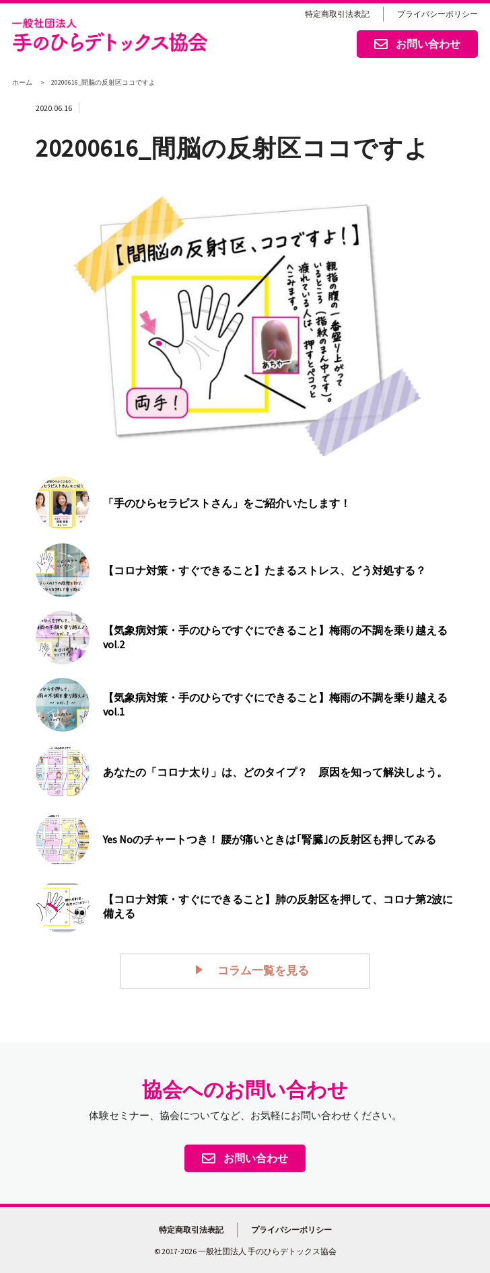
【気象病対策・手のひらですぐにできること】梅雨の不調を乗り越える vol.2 (275, 637)
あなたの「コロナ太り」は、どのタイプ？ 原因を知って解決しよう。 (275, 772)
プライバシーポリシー (437, 14)
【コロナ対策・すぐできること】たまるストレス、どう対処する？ (264, 570)
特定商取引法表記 (337, 14)
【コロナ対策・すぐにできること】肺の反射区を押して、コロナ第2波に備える (278, 906)
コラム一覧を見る (255, 970)
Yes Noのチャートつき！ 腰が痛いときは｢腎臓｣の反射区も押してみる (269, 839)
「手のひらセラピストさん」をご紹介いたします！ (227, 503)
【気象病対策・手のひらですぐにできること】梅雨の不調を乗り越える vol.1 (275, 704)
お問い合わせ (417, 45)
